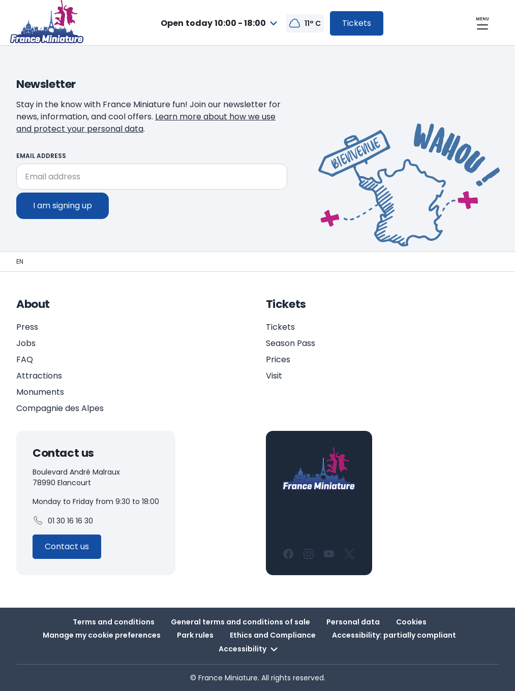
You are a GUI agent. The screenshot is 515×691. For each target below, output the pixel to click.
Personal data (353, 622)
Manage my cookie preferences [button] (102, 635)
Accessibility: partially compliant (394, 635)
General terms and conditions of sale (240, 622)
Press (27, 327)
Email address (41, 155)
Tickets (280, 327)
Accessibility (250, 649)
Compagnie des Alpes (60, 408)
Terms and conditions (114, 622)
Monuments (40, 392)
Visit (274, 376)
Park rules (195, 635)
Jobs (26, 343)
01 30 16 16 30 (63, 520)
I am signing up (62, 205)
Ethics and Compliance (273, 635)
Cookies (411, 622)
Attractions (39, 376)
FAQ (24, 359)
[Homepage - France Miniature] (19, 261)
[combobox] (220, 23)
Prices (278, 359)
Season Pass (290, 343)
